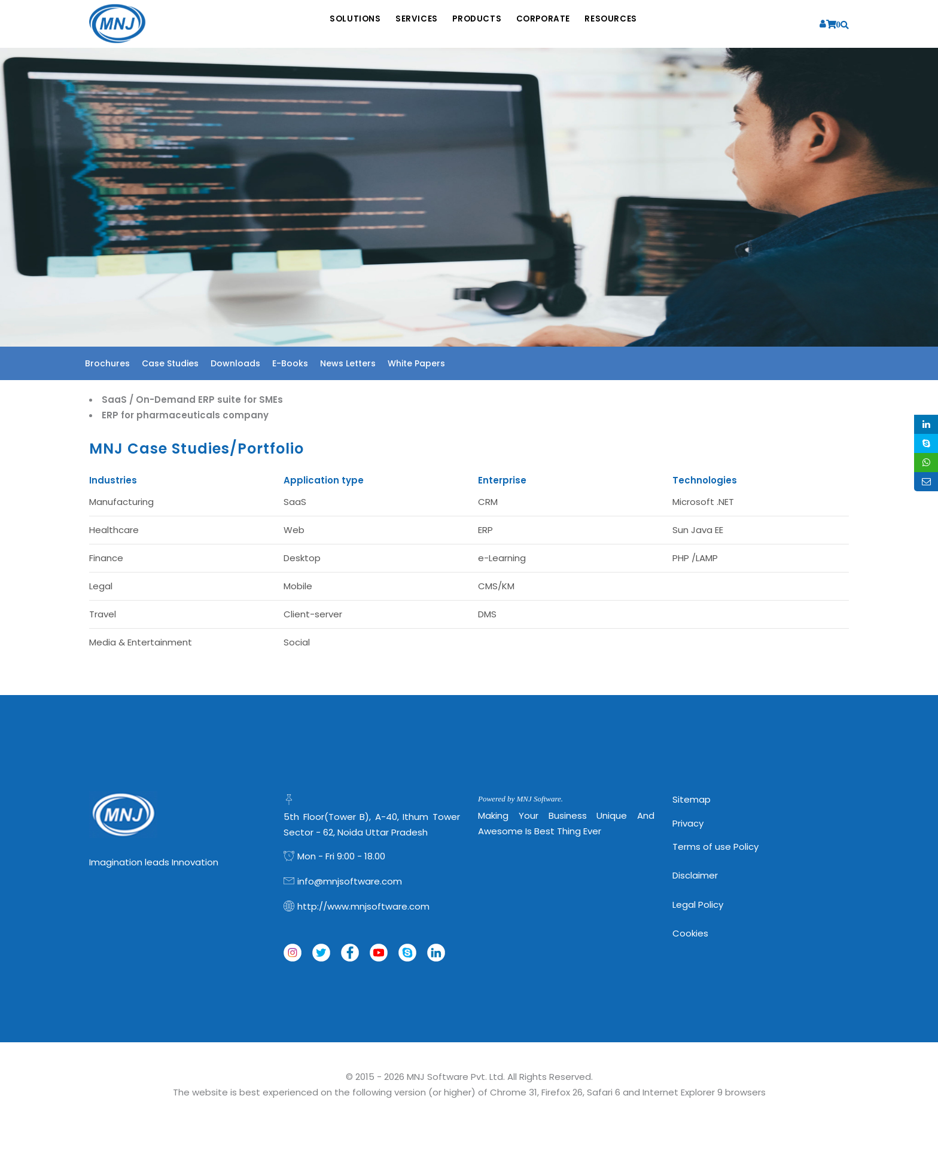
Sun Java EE (697, 530)
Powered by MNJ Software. (520, 798)
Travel (102, 614)
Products (477, 24)
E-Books (290, 363)
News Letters (348, 363)
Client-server (313, 614)
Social (297, 642)
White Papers (416, 363)
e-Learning (502, 558)
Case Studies (170, 363)
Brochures (107, 363)
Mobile (298, 586)
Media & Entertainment (140, 642)
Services (405, 24)
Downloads (235, 363)
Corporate (556, 24)
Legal (100, 586)
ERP (485, 530)
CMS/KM (496, 586)
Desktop (302, 558)
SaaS (295, 501)
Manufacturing (121, 501)
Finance (106, 558)
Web (294, 530)
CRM (488, 501)
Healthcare (114, 530)
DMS (487, 614)
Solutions (332, 24)
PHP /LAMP (695, 558)
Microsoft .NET (703, 501)
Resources (636, 24)
